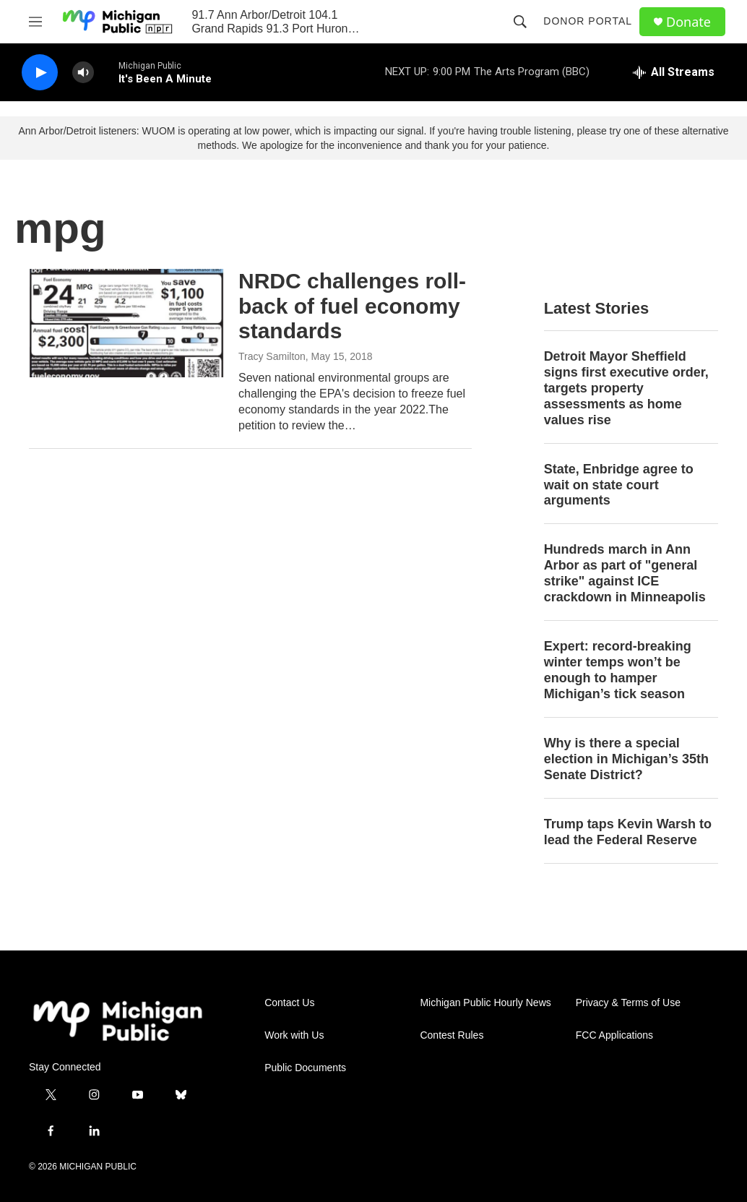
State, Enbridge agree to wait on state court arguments (619, 485)
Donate (688, 22)
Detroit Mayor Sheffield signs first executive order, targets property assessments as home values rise (626, 388)
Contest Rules (451, 1035)
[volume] (83, 72)
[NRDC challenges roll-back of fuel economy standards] (126, 323)
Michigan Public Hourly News (485, 1002)
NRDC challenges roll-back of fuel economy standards (352, 306)
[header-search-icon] (520, 21)
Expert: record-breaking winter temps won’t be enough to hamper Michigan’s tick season (617, 670)
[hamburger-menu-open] (35, 21)
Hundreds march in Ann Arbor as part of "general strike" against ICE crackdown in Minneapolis (625, 573)
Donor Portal (587, 21)
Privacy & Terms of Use (628, 1002)
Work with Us (294, 1035)
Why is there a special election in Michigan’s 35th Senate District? (626, 759)
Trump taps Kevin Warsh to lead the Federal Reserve (628, 832)
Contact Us (289, 1002)
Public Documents (305, 1068)
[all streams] (673, 72)
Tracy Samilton (272, 356)
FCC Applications (614, 1035)
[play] (39, 72)
